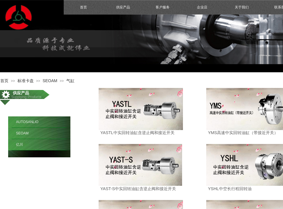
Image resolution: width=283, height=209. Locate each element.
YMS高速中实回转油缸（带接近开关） (243, 132)
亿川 (19, 145)
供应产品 (123, 7)
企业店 (202, 7)
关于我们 (242, 7)
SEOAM (49, 80)
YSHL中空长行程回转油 (230, 188)
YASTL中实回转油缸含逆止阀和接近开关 (137, 132)
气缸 (70, 80)
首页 (83, 7)
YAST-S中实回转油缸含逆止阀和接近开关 (138, 188)
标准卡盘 (25, 80)
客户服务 (163, 7)
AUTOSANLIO (27, 122)
